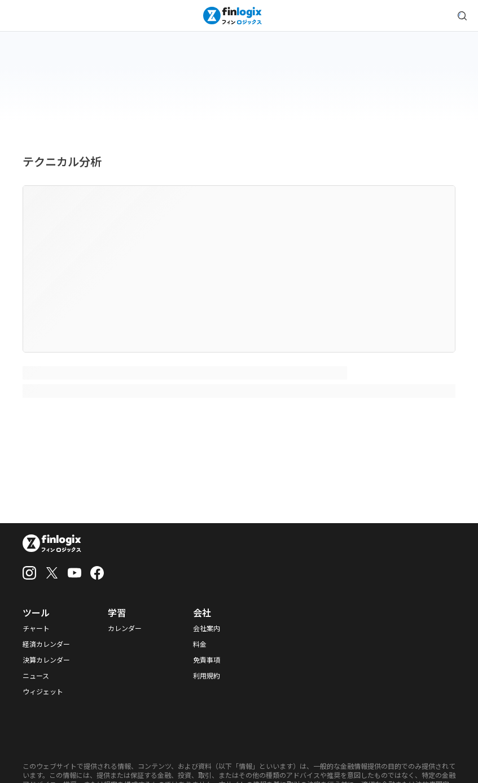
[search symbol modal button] (462, 16)
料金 (200, 644)
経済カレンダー (46, 644)
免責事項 (206, 659)
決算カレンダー (46, 659)
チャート (36, 628)
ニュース (36, 675)
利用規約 (206, 675)
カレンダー (125, 628)
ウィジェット (43, 691)
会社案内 (206, 628)
